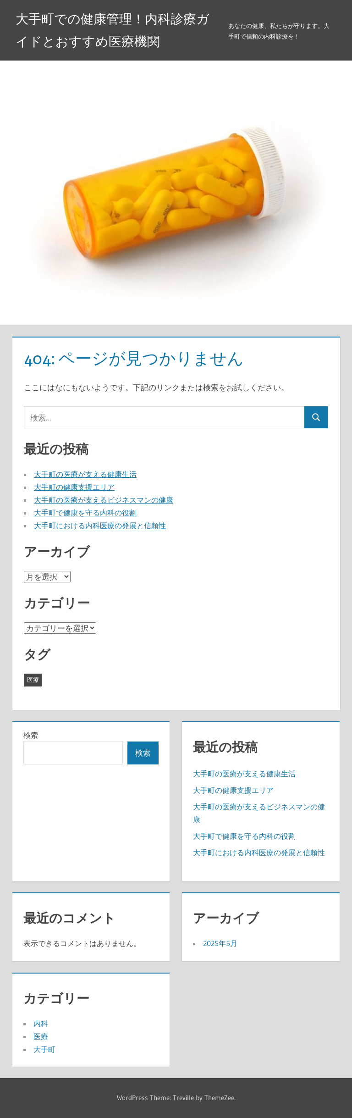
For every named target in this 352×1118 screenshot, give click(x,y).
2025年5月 (220, 943)
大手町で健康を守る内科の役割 (85, 512)
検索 (30, 735)
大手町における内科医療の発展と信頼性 (100, 525)
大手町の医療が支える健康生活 (85, 474)
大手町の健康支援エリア (74, 487)
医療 (40, 1036)
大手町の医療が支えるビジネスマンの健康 (103, 499)
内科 (40, 1023)
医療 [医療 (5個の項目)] (33, 679)
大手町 (44, 1049)
